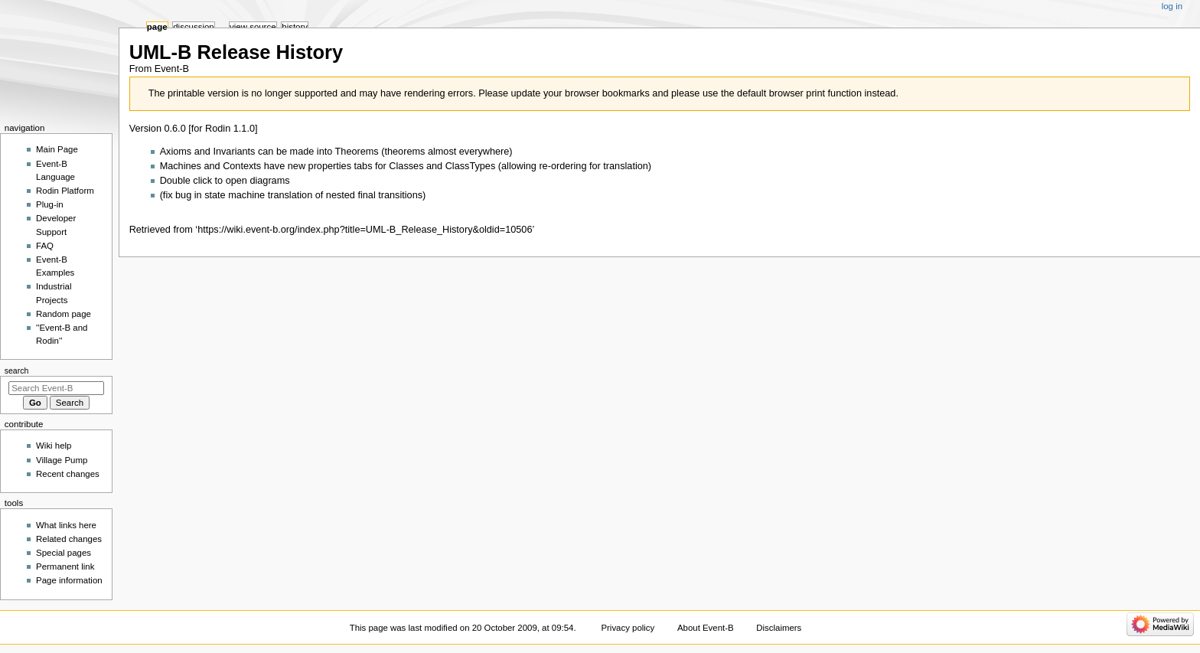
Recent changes (67, 473)
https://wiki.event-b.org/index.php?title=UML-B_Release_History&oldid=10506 (364, 229)
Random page (63, 313)
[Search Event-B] (56, 388)
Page (157, 26)
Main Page (57, 149)
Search (17, 370)
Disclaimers (778, 627)
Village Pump (61, 460)
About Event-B (705, 627)
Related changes (69, 539)
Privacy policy (627, 627)
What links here (66, 525)
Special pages (63, 552)
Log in (1172, 6)
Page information (69, 580)
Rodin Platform (65, 190)
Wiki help (53, 445)
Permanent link (65, 566)
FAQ (45, 245)
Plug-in (50, 204)
